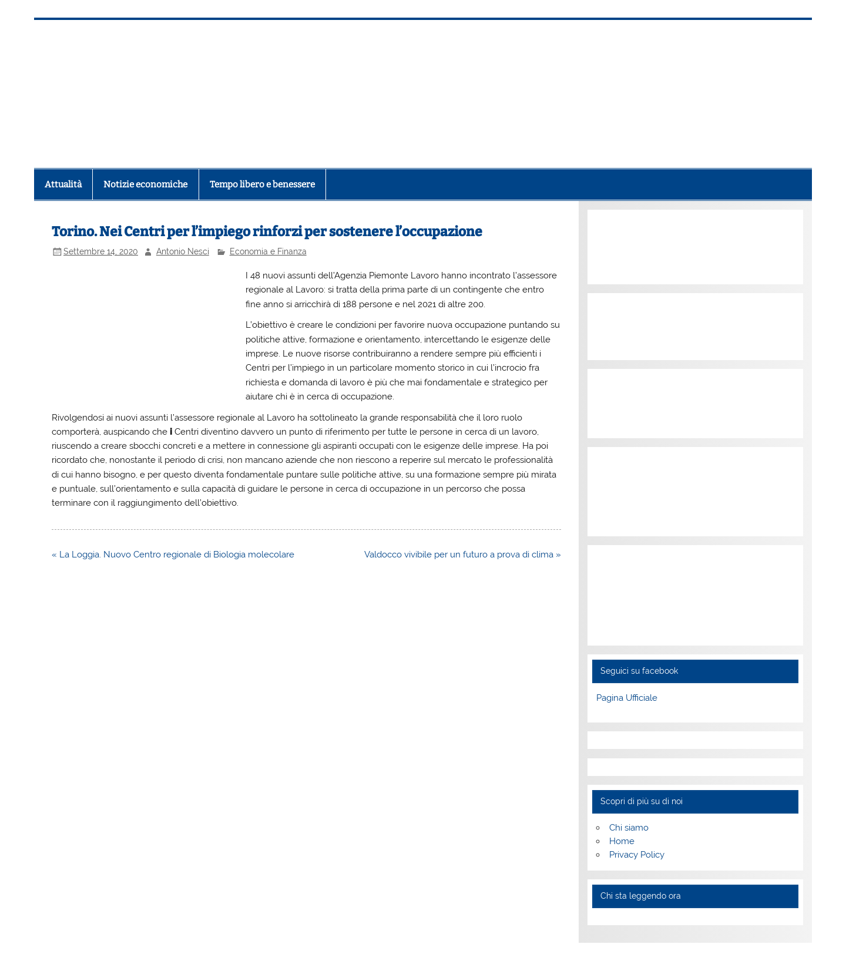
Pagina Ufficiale (626, 698)
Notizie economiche (145, 184)
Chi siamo (629, 827)
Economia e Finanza (268, 251)
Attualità (63, 184)
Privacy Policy (636, 854)
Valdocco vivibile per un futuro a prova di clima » (462, 554)
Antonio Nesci (182, 251)
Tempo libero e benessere (262, 184)
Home (621, 841)
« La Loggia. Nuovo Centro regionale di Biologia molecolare (173, 554)
